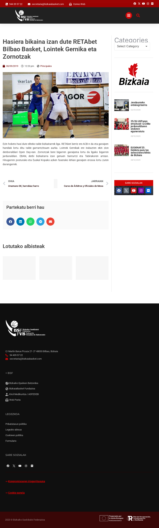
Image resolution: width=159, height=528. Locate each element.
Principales (46, 66)
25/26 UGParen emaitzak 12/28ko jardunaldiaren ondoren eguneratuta (141, 126)
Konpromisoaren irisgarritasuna (26, 481)
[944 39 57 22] (6, 4)
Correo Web (79, 4)
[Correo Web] (70, 4)
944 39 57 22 (15, 4)
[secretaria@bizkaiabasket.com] (29, 4)
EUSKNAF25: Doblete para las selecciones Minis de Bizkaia (140, 151)
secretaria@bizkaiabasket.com (48, 4)
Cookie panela (16, 492)
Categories (131, 40)
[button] (10, 221)
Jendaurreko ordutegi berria (139, 103)
